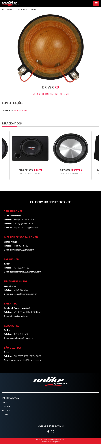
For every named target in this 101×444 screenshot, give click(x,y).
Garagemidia (56, 442)
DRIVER (9, 9)
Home (4, 402)
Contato (5, 414)
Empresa (6, 406)
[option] (70, 155)
